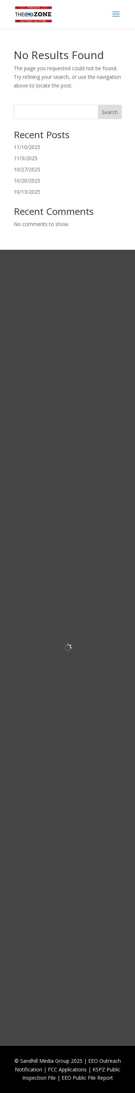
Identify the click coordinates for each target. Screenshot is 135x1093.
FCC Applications (67, 1069)
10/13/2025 (27, 191)
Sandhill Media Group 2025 (51, 1060)
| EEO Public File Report (85, 1077)
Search (110, 112)
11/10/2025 (27, 147)
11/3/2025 (25, 158)
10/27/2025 (27, 169)
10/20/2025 (27, 180)
